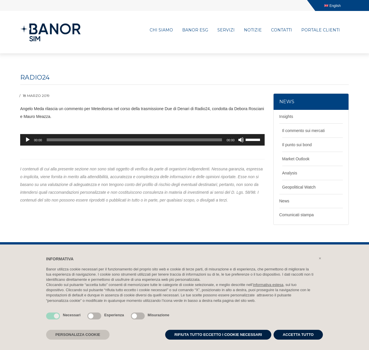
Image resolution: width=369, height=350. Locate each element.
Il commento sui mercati (303, 130)
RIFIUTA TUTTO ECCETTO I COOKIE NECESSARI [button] (218, 334)
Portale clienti (320, 30)
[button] (320, 258)
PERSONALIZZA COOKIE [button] (77, 334)
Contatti (281, 30)
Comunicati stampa (296, 214)
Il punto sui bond (297, 144)
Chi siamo (161, 30)
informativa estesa (268, 285)
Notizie (253, 30)
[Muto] (241, 140)
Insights (286, 116)
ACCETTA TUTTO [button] (298, 334)
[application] (142, 140)
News (284, 201)
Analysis (289, 173)
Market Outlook (296, 159)
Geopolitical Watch (299, 187)
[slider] (134, 139)
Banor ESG (195, 30)
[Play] (28, 140)
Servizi (226, 30)
